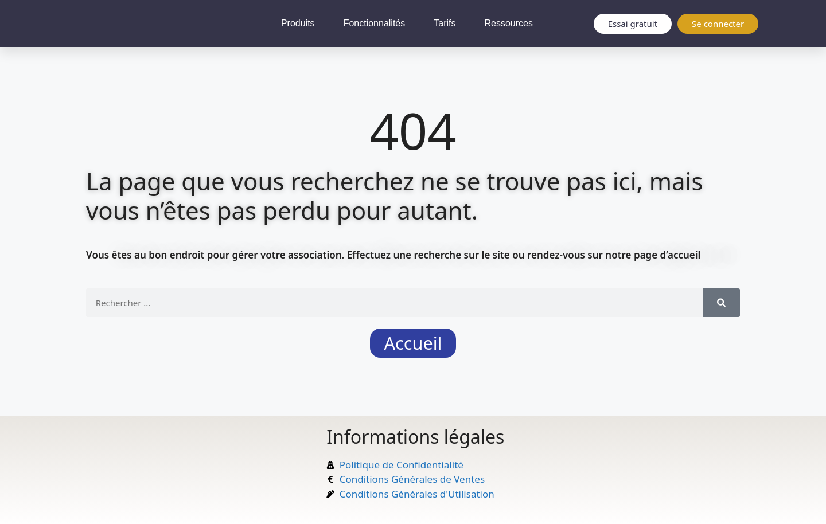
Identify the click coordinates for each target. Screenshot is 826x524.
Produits (298, 23)
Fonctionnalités (375, 23)
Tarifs (444, 23)
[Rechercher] (721, 302)
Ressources (508, 23)
